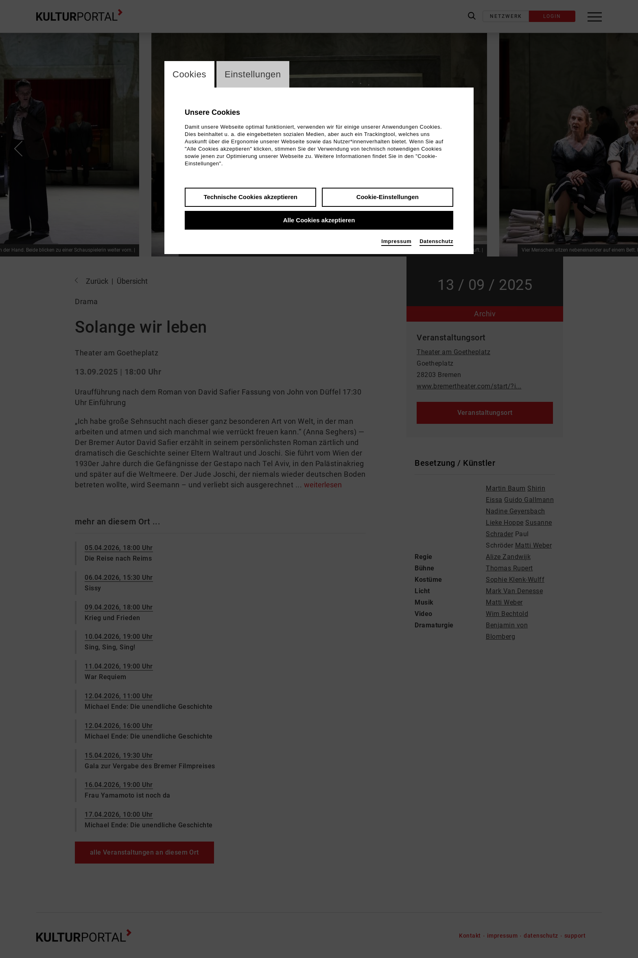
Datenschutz (436, 241)
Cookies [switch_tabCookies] (189, 74)
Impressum (396, 241)
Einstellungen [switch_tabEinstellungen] (253, 74)
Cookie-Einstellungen (387, 196)
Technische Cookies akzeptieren (250, 196)
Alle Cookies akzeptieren (319, 220)
